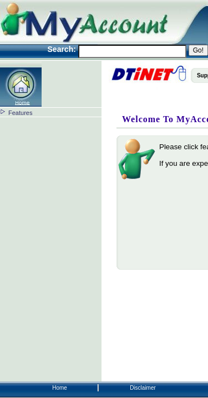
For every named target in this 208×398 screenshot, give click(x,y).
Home (59, 388)
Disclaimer (143, 388)
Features (20, 112)
